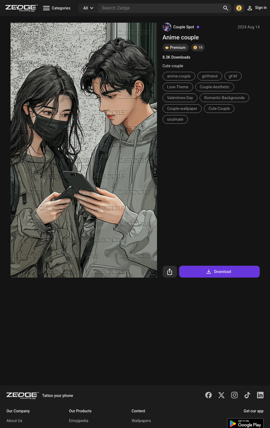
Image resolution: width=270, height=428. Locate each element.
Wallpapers (141, 421)
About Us (14, 421)
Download (218, 271)
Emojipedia (78, 421)
